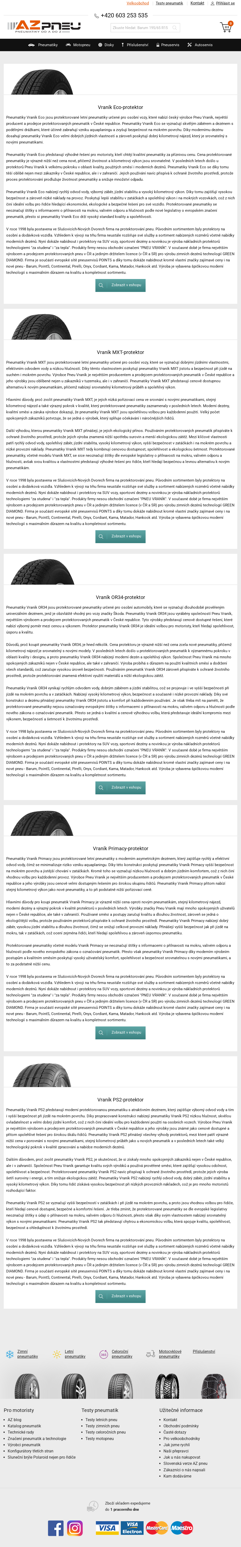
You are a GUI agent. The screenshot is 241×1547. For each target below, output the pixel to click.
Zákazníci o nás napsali (184, 1462)
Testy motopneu (99, 1430)
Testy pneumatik (169, 3)
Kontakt (197, 3)
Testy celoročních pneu (105, 1424)
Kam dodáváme (177, 1468)
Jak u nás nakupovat (181, 1449)
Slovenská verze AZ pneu (185, 1455)
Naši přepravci (176, 1443)
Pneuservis (168, 47)
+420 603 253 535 (124, 15)
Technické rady (21, 1424)
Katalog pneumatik (24, 1418)
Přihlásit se (221, 3)
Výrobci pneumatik (24, 1437)
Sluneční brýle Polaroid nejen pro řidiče (42, 1449)
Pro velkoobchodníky (181, 1430)
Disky (102, 47)
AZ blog (14, 1411)
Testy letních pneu (101, 1411)
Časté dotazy (174, 1424)
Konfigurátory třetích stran (30, 1443)
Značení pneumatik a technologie (37, 1430)
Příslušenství (136, 45)
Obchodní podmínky (181, 1418)
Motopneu (72, 47)
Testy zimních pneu (102, 1418)
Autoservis (202, 47)
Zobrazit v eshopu (118, 285)
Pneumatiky (36, 47)
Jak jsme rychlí (176, 1437)
